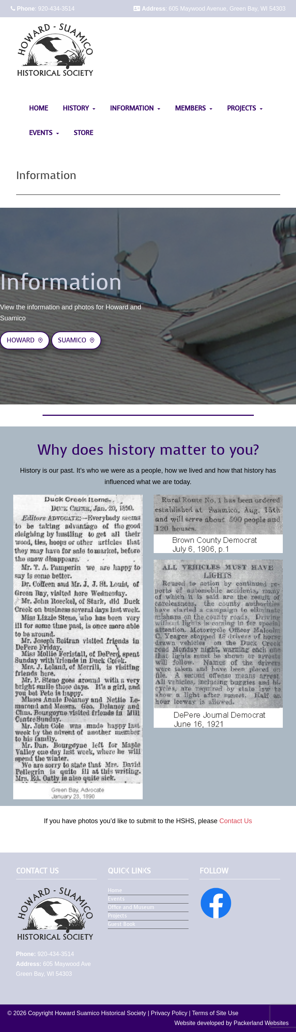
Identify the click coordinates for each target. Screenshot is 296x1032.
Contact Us (235, 821)
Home (38, 108)
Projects (241, 108)
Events (40, 133)
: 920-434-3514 (43, 9)
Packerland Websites (261, 1023)
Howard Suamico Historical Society (100, 1013)
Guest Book (121, 924)
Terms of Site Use (215, 1013)
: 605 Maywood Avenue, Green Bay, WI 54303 (209, 9)
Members (190, 108)
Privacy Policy (169, 1013)
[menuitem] (38, 108)
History (76, 108)
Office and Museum (131, 907)
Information (132, 108)
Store (83, 133)
